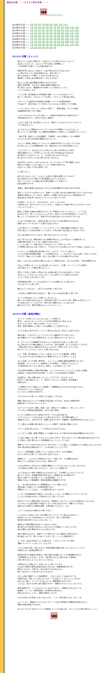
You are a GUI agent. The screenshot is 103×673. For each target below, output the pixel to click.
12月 (65, 25)
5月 (35, 25)
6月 (39, 25)
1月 (31, 27)
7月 (43, 25)
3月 (39, 27)
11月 (60, 25)
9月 (51, 25)
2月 (35, 27)
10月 (55, 25)
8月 (47, 25)
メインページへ (51, 15)
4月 (31, 25)
